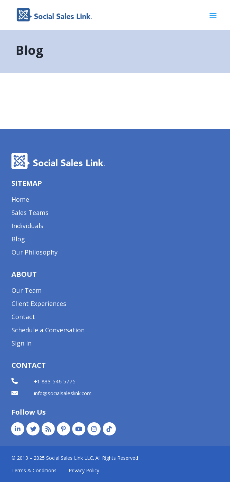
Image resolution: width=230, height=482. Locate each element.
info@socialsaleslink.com (63, 393)
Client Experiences (38, 304)
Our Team (26, 291)
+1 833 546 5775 (55, 381)
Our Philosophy (34, 253)
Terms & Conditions (34, 470)
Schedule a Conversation (48, 330)
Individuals (27, 226)
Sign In (21, 344)
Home (20, 200)
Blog (18, 239)
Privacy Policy (84, 470)
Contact (23, 317)
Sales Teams (30, 213)
